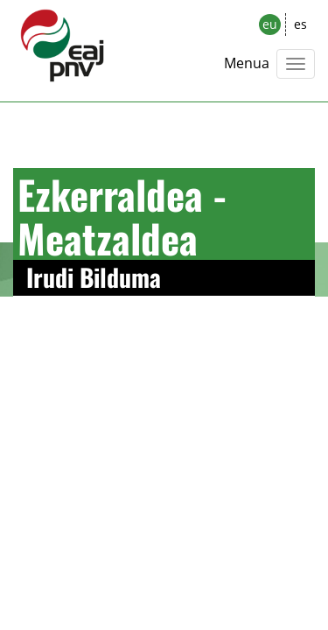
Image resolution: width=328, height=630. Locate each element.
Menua (246, 63)
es (300, 24)
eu (269, 24)
